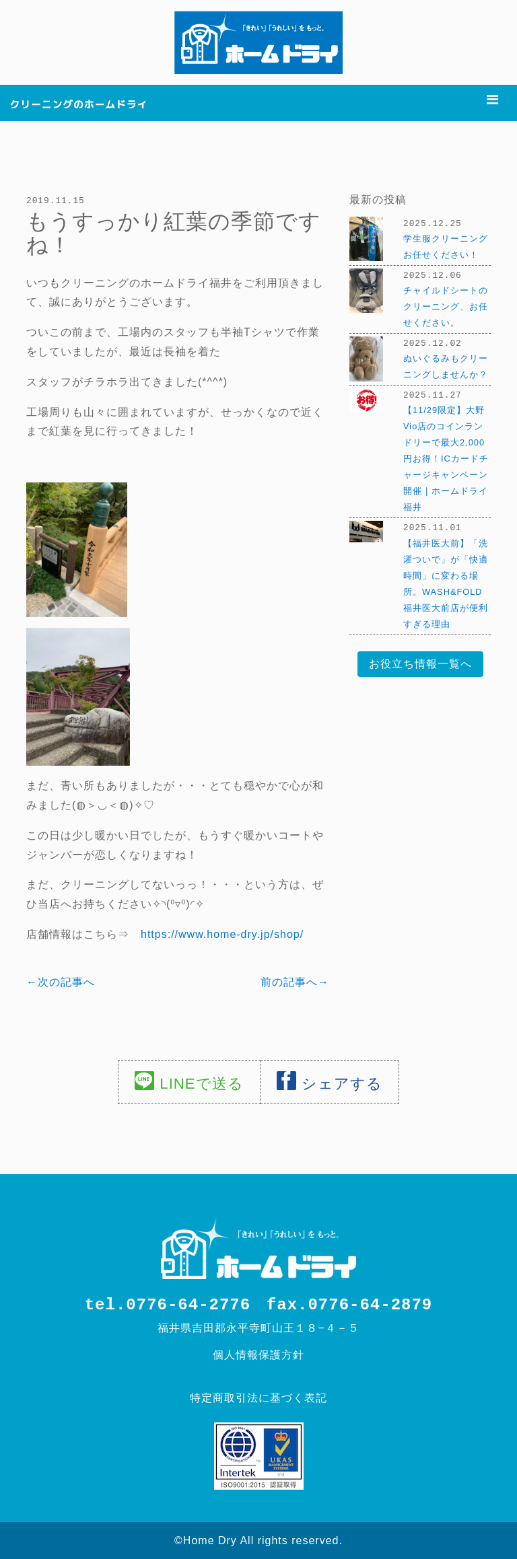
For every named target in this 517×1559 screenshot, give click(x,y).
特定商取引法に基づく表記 (258, 1397)
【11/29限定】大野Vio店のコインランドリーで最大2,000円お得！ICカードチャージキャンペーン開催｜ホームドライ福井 (446, 455)
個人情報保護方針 (258, 1354)
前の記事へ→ (295, 981)
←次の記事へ (60, 981)
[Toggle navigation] (492, 99)
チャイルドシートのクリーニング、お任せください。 (445, 305)
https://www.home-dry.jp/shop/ (222, 933)
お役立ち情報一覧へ (420, 660)
